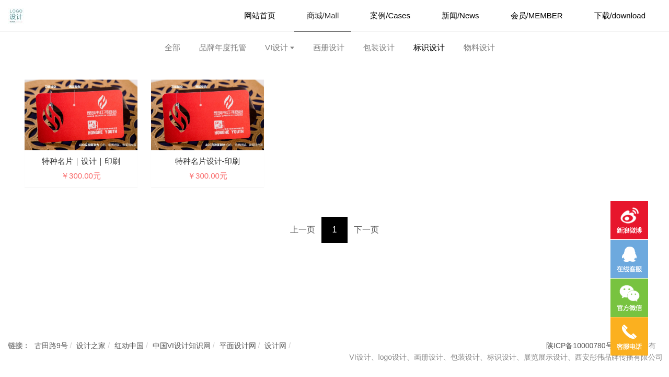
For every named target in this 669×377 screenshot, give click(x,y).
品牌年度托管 (222, 47)
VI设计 (276, 47)
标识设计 (429, 47)
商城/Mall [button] (323, 15)
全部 (172, 47)
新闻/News (460, 15)
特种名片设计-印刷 (207, 161)
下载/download (619, 15)
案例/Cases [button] (390, 15)
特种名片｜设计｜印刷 (81, 161)
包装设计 (379, 47)
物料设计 (479, 47)
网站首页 (259, 15)
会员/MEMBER (537, 15)
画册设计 (328, 47)
